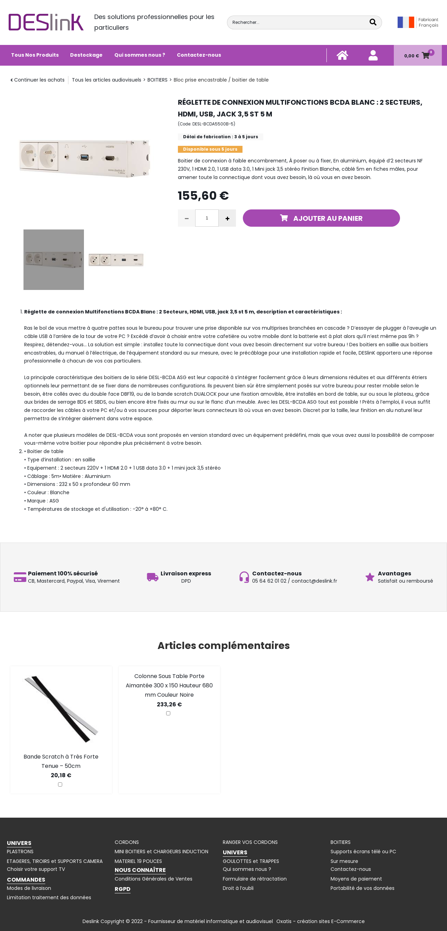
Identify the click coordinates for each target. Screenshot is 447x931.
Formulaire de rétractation (255, 878)
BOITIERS (158, 79)
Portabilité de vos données (362, 888)
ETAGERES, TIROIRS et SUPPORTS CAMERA (55, 861)
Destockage (86, 54)
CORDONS (127, 842)
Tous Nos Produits (35, 54)
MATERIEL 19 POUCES (138, 861)
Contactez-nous (199, 54)
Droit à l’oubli (238, 888)
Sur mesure (344, 861)
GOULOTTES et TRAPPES (251, 861)
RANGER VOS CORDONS (250, 842)
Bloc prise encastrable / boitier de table (221, 79)
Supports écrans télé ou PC (363, 851)
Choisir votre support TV (36, 869)
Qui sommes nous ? (139, 54)
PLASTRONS (20, 851)
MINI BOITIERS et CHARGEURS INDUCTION (161, 851)
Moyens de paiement (356, 878)
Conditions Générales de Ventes (153, 878)
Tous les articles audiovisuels (106, 79)
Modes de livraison (29, 888)
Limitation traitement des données (49, 897)
